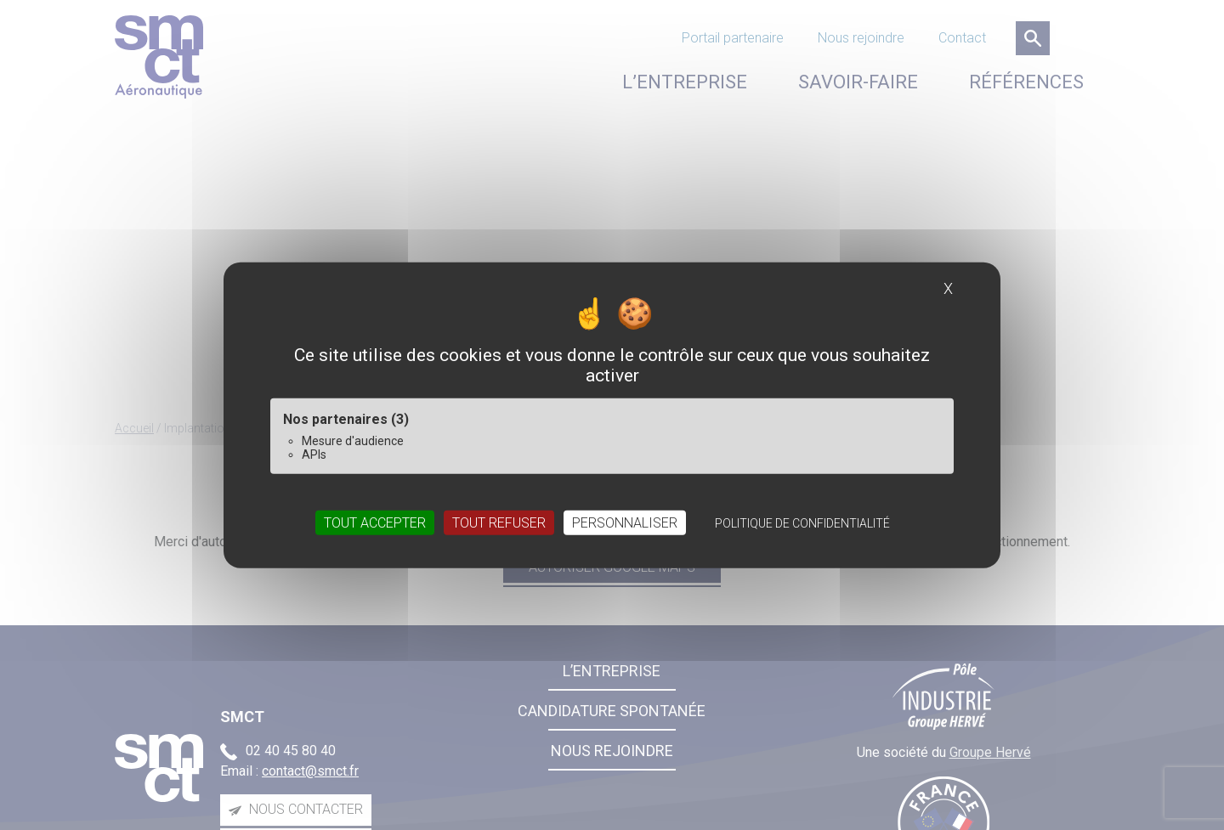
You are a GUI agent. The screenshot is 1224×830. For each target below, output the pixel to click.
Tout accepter (375, 523)
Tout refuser (499, 523)
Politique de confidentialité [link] (802, 523)
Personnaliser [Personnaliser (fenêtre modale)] (624, 523)
